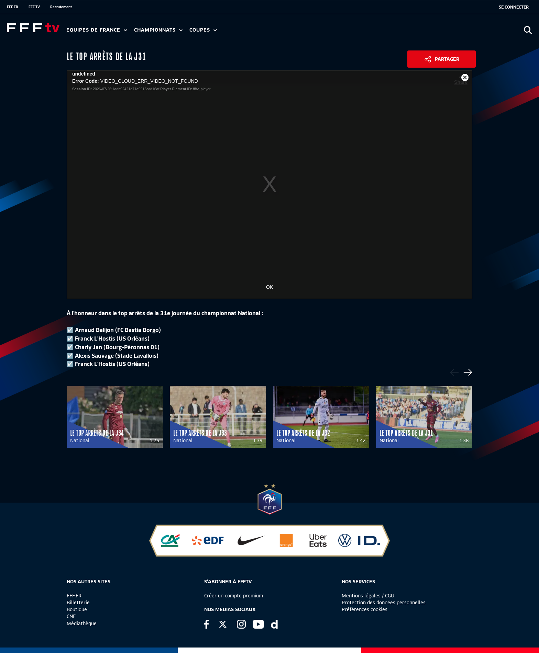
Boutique (77, 609)
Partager (447, 59)
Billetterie (78, 602)
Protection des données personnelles (384, 602)
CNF (71, 616)
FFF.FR (12, 7)
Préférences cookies (364, 609)
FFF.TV (34, 7)
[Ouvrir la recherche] (528, 30)
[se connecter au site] (514, 7)
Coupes (203, 30)
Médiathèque (82, 623)
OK (269, 287)
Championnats (158, 30)
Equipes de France (96, 30)
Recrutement (61, 7)
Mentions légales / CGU (368, 595)
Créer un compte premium (233, 595)
